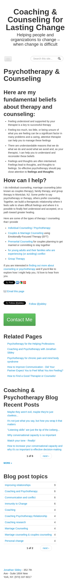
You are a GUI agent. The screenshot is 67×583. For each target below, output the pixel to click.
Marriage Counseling (16, 528)
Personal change (14, 540)
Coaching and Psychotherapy (21, 491)
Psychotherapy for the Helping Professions (31, 343)
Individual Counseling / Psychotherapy (29, 228)
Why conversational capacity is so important (31, 435)
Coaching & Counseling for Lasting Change (35, 19)
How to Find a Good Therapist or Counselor (31, 376)
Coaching (10, 509)
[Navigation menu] (8, 58)
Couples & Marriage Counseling (25, 233)
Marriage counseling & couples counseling (28, 534)
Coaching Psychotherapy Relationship (26, 516)
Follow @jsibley (37, 303)
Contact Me (19, 319)
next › (46, 456)
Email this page (14, 291)
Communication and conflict (20, 497)
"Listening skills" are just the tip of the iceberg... (33, 429)
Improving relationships (18, 485)
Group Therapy (16, 258)
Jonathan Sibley (12, 569)
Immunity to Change (16, 503)
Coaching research (15, 522)
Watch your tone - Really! (21, 440)
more (7, 463)
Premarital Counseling (20, 241)
